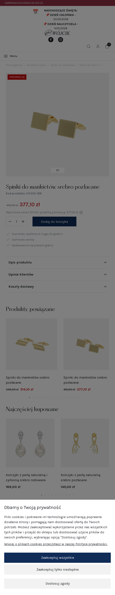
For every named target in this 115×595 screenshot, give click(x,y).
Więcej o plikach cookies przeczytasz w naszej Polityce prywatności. (56, 544)
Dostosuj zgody (58, 583)
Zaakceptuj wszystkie (57, 558)
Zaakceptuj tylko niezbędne (58, 569)
